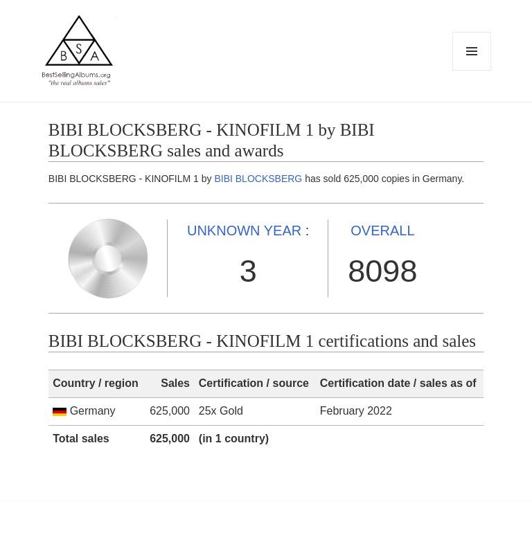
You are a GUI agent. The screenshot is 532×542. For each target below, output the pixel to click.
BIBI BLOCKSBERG (258, 178)
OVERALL (382, 230)
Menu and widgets (472, 70)
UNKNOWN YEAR (244, 230)
